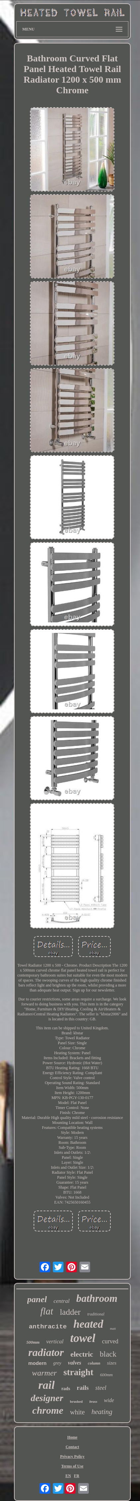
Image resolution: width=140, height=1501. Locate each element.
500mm (33, 1342)
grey (57, 1363)
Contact (72, 1447)
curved (110, 1341)
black (108, 1354)
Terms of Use (72, 1466)
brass (93, 1401)
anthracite (48, 1326)
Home (72, 1437)
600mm (106, 1374)
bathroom (96, 1298)
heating (101, 1412)
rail (46, 1385)
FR (76, 1475)
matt (113, 1328)
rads (65, 1388)
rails (83, 1387)
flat (46, 1311)
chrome (47, 1410)
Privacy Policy (72, 1456)
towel (82, 1338)
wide (109, 1400)
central (62, 1301)
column (94, 1363)
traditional (95, 1314)
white (77, 1412)
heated (88, 1324)
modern (37, 1363)
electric (81, 1354)
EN (68, 1475)
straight (78, 1372)
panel (37, 1299)
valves (74, 1363)
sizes (111, 1363)
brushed (76, 1401)
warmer (44, 1373)
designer (47, 1398)
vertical (55, 1341)
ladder (70, 1311)
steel (100, 1387)
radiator (46, 1352)
